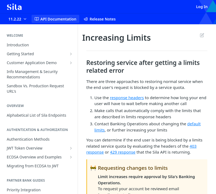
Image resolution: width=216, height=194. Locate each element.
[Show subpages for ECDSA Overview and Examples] (71, 157)
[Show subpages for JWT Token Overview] (71, 148)
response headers (127, 97)
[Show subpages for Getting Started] (71, 54)
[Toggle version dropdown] (17, 19)
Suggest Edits (202, 35)
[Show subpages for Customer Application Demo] (71, 63)
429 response (122, 152)
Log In (202, 6)
